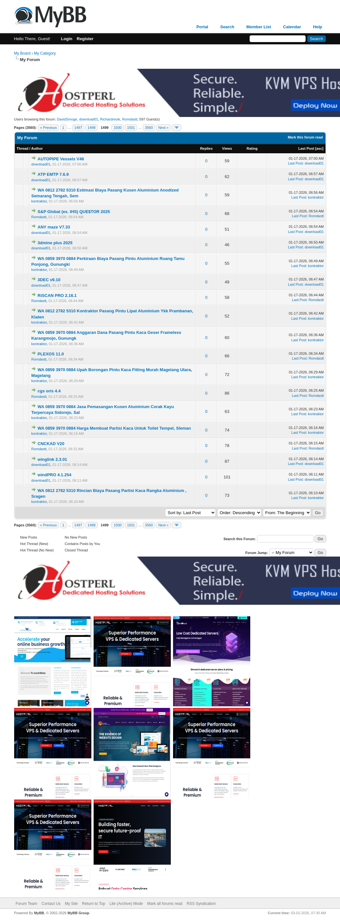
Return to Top (93, 903)
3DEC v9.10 (49, 279)
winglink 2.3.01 (52, 459)
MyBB (39, 913)
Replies (206, 148)
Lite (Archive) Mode (126, 903)
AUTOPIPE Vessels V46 (61, 158)
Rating (252, 148)
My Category (45, 53)
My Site (71, 903)
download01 (88, 119)
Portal (202, 26)
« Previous (48, 128)
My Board (22, 53)
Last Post (306, 148)
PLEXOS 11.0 (51, 354)
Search (227, 26)
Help (317, 26)
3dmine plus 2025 (55, 242)
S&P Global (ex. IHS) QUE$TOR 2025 (74, 211)
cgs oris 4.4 (49, 391)
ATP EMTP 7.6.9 (53, 174)
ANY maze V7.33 (54, 227)
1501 (131, 128)
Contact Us (50, 903)
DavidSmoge (67, 119)
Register (85, 38)
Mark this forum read (305, 137)
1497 (78, 128)
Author (37, 148)
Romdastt (129, 119)
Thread (23, 148)
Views (227, 148)
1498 (91, 128)
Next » (163, 128)
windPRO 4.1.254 (54, 474)
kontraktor (39, 201)
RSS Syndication (201, 903)
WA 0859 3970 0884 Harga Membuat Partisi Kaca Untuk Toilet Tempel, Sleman (114, 428)
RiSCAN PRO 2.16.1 (57, 295)
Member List (258, 26)
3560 (149, 128)
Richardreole (110, 119)
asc (319, 148)
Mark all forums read (164, 903)
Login (66, 38)
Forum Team (26, 903)
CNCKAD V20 (51, 443)
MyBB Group (78, 913)
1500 (117, 128)
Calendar (292, 26)
